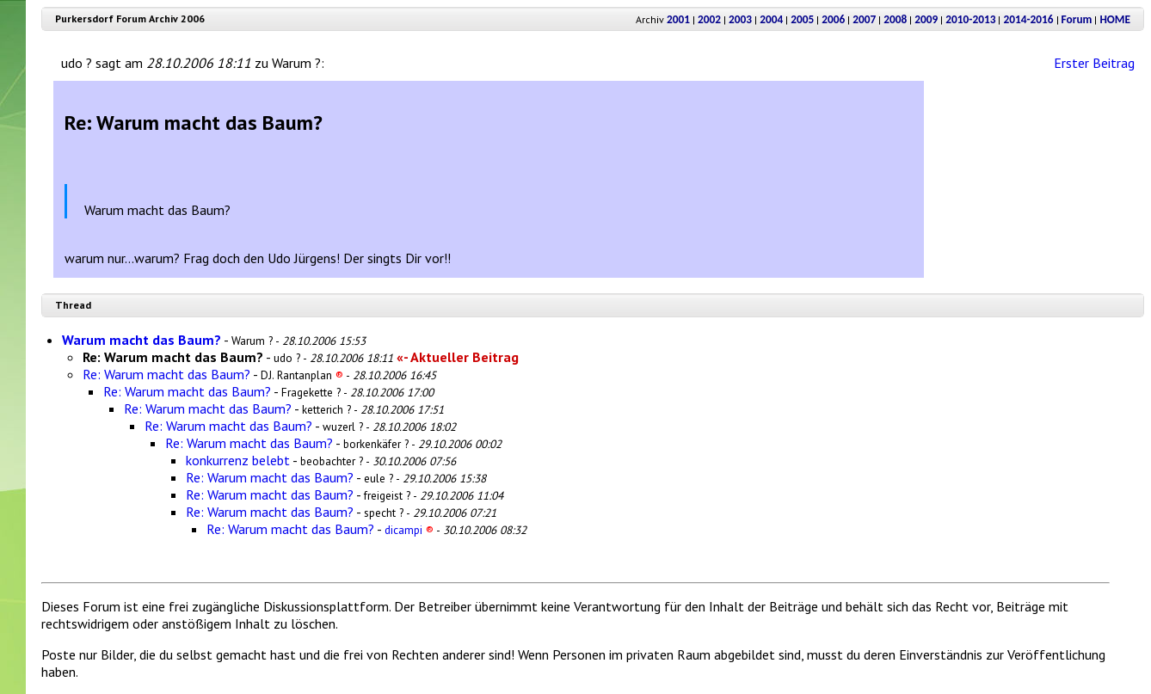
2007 (864, 19)
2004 (771, 19)
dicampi (409, 529)
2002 (709, 19)
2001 (678, 19)
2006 (833, 19)
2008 (895, 19)
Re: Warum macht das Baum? (166, 374)
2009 (926, 19)
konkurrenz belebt (238, 460)
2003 (740, 19)
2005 (802, 19)
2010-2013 (970, 19)
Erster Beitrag (1094, 62)
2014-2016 (1028, 19)
